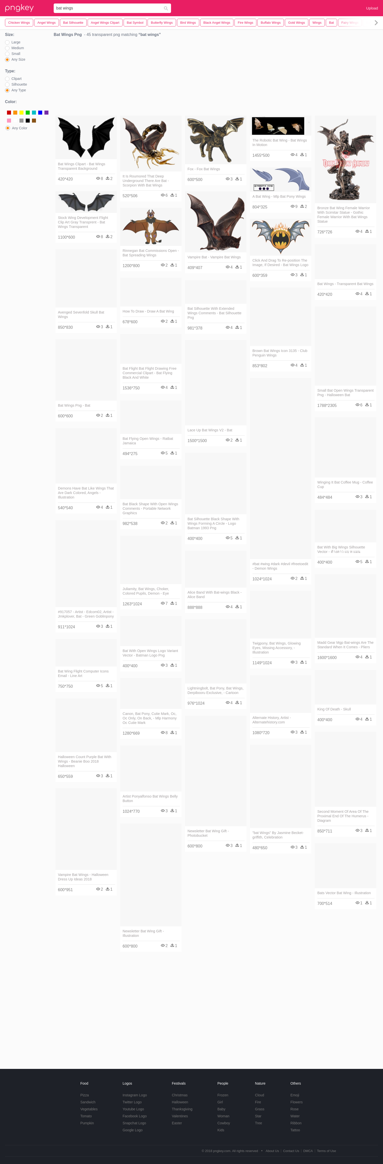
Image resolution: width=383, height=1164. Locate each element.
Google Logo (133, 1130)
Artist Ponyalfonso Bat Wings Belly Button (150, 798)
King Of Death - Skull (334, 709)
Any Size (18, 59)
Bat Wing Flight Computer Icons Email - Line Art (83, 673)
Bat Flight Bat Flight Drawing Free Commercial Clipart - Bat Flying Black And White (150, 372)
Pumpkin (87, 1123)
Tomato (86, 1116)
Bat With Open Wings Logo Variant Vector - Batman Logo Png (150, 653)
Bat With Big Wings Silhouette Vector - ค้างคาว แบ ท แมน (341, 549)
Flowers (296, 1102)
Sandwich (88, 1102)
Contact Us (291, 1151)
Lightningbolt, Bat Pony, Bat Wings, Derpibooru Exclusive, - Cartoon (216, 690)
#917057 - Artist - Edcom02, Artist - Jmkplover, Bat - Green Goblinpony (86, 614)
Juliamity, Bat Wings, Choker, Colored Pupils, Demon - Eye (146, 591)
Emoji (294, 1095)
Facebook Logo (135, 1116)
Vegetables (89, 1109)
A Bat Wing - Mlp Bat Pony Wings (279, 196)
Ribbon (295, 1123)
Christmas (180, 1095)
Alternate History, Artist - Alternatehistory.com (271, 720)
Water (295, 1116)
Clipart (16, 79)
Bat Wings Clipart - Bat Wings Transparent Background (81, 166)
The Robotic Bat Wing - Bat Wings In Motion (279, 142)
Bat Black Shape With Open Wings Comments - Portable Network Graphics (150, 508)
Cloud (259, 1095)
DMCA (308, 1151)
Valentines (180, 1116)
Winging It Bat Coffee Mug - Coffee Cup (345, 484)
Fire (258, 1102)
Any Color (19, 128)
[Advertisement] (216, 78)
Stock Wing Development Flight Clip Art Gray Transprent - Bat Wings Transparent (83, 222)
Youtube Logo (133, 1109)
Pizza (84, 1095)
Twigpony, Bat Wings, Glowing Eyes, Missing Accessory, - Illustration (276, 647)
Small (15, 54)
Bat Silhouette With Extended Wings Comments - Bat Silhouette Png (214, 313)
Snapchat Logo (134, 1123)
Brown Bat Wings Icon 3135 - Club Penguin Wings (279, 353)
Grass (259, 1109)
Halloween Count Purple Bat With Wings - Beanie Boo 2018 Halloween (84, 761)
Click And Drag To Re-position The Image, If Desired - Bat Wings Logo (280, 262)
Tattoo (295, 1130)
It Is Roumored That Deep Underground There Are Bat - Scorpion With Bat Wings (146, 180)
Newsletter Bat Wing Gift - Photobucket (208, 833)
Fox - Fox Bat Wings (204, 169)
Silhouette (19, 84)
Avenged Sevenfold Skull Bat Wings (81, 314)
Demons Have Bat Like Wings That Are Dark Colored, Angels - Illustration (86, 492)
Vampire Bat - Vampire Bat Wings (214, 257)
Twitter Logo (132, 1102)
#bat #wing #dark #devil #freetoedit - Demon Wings (280, 566)
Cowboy (223, 1123)
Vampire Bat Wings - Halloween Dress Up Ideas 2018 (83, 877)
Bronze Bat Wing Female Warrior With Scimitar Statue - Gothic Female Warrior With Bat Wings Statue (343, 214)
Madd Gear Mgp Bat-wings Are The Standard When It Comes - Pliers (345, 645)
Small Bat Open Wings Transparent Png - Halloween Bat (345, 392)
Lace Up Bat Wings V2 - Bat (210, 430)
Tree (258, 1123)
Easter (177, 1123)
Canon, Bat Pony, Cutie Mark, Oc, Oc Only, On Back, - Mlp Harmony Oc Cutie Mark (150, 718)
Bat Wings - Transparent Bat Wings (345, 284)
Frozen (222, 1095)
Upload (372, 8)
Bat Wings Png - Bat (74, 405)
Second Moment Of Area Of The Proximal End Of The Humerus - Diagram (343, 816)
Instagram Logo (135, 1095)
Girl (220, 1102)
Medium (17, 48)
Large (15, 42)
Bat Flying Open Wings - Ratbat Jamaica (148, 441)
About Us (272, 1151)
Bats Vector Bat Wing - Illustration (344, 893)
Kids (220, 1130)
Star (258, 1116)
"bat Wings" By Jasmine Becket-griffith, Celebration (278, 835)
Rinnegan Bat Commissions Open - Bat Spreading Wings (151, 253)
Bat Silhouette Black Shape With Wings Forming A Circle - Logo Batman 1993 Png (213, 523)
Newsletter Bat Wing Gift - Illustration (143, 933)
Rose (294, 1109)
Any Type (18, 90)
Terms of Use (326, 1151)
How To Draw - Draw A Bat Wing (148, 311)
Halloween (180, 1102)
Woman (223, 1116)
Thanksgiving (182, 1109)
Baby (221, 1109)
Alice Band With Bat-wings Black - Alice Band (215, 594)
